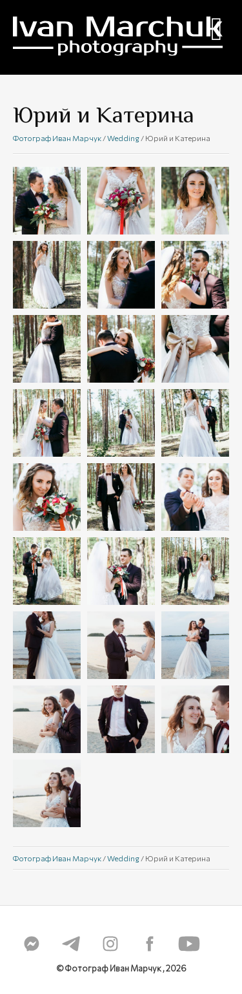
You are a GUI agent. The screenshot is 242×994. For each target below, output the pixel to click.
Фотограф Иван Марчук (57, 137)
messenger (31, 944)
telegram (71, 944)
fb (150, 944)
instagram (110, 944)
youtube (189, 944)
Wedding (123, 137)
